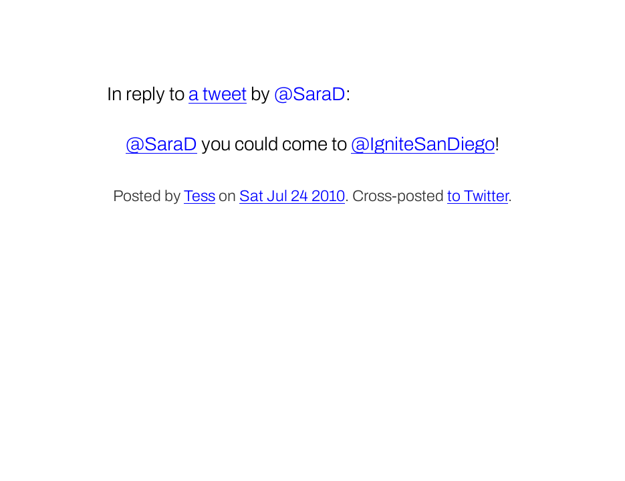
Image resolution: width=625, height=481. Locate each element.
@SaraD (161, 144)
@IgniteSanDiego (423, 144)
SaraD (319, 94)
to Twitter (477, 196)
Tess (199, 196)
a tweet (218, 94)
